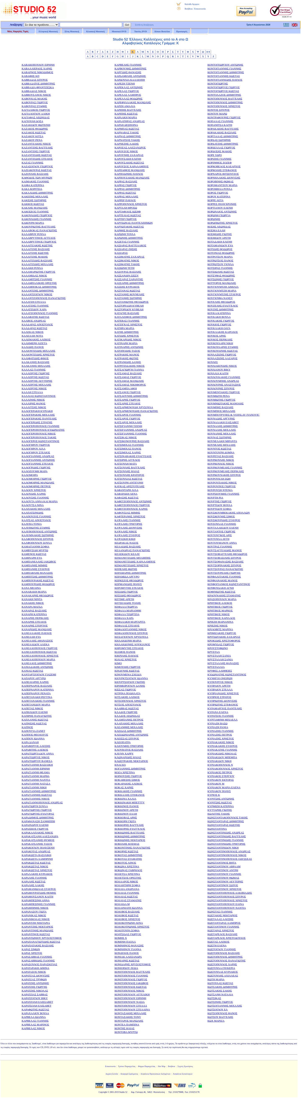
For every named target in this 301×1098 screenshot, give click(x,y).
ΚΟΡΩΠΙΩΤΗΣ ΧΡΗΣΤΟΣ (222, 222)
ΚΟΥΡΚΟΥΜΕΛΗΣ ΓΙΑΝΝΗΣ (224, 467)
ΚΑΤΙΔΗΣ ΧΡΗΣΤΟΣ (127, 335)
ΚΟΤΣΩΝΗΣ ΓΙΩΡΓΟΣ (220, 279)
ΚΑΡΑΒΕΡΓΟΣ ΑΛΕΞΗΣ (36, 746)
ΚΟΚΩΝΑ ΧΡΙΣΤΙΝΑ (127, 866)
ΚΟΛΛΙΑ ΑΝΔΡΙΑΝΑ (127, 889)
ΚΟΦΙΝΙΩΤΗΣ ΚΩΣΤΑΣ (221, 591)
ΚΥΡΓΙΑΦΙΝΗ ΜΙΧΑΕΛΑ (222, 719)
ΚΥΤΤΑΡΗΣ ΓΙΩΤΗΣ (219, 810)
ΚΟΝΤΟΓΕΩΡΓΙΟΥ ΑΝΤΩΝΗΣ (225, 64)
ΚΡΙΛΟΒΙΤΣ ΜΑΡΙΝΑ (220, 629)
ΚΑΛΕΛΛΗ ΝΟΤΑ (32, 335)
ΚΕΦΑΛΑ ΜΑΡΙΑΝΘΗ (128, 610)
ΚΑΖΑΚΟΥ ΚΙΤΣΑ (32, 136)
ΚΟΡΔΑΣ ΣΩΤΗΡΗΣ (219, 140)
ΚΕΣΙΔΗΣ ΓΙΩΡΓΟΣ (126, 591)
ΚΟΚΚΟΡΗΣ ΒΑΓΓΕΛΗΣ (129, 825)
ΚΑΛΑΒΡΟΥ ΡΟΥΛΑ (34, 234)
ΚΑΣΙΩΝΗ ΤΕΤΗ (124, 268)
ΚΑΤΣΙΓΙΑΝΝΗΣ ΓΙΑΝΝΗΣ (131, 433)
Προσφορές (181, 31)
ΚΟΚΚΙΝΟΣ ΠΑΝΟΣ (127, 806)
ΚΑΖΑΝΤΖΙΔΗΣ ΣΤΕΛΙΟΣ (37, 158)
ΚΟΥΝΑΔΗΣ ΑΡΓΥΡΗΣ (221, 418)
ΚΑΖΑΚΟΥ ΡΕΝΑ (32, 140)
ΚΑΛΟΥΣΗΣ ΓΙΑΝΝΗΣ (35, 497)
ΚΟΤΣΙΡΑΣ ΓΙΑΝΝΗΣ (220, 268)
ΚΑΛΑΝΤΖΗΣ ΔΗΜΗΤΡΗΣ (38, 290)
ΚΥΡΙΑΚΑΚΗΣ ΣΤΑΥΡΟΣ (222, 746)
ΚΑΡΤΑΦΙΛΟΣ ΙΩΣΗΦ (128, 211)
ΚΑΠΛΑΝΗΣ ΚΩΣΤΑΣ (35, 719)
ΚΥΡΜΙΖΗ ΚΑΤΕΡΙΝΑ (220, 806)
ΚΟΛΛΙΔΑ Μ (122, 904)
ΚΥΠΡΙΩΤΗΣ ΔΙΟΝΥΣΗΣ (222, 700)
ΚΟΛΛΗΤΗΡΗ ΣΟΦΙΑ (127, 885)
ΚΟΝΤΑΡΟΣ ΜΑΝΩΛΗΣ (129, 1020)
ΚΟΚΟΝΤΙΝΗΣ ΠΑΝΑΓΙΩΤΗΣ (132, 847)
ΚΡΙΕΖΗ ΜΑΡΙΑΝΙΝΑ (220, 621)
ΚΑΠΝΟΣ (27, 727)
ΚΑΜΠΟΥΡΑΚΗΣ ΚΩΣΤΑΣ (38, 580)
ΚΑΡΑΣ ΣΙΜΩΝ (31, 949)
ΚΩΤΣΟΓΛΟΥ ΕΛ (217, 1009)
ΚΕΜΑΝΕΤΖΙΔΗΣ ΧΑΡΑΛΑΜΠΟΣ (135, 561)
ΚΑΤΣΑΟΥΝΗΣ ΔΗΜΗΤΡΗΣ (131, 396)
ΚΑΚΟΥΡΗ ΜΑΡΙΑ (33, 222)
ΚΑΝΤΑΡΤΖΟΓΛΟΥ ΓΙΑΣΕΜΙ (39, 674)
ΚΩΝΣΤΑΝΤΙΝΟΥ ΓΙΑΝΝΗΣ (224, 874)
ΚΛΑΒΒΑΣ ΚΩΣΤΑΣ (127, 708)
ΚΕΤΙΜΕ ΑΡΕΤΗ (124, 599)
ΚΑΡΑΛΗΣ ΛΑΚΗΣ (33, 885)
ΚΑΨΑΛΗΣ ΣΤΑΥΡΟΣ (127, 535)
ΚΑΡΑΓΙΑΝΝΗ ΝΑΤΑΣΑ (36, 783)
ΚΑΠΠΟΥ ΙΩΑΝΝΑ (33, 738)
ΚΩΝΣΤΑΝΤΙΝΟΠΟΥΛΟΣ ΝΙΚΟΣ (226, 855)
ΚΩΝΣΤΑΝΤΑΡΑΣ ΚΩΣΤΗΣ (223, 825)
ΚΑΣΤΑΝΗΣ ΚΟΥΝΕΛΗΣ (129, 294)
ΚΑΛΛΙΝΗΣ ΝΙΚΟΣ (33, 399)
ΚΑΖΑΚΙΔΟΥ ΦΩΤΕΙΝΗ (36, 125)
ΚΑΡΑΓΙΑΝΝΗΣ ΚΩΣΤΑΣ (37, 794)
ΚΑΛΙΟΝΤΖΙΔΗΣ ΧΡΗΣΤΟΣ (38, 354)
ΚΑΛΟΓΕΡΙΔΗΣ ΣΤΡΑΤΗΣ (37, 422)
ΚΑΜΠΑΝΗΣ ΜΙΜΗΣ (34, 565)
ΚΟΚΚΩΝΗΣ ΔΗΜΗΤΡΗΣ (130, 836)
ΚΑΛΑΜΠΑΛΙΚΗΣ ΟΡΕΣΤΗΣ (39, 283)
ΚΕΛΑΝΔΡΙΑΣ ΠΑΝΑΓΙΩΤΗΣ (132, 550)
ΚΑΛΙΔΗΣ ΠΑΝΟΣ (33, 347)
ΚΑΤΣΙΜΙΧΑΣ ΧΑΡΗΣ (128, 452)
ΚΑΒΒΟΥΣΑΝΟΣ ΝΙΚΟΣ (36, 94)
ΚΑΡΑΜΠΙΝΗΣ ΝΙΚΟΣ (35, 907)
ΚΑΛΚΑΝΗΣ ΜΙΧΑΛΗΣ (36, 365)
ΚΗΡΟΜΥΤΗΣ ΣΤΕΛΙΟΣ (129, 648)
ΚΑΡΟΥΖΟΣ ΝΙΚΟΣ (126, 151)
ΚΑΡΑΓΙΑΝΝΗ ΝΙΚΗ (34, 787)
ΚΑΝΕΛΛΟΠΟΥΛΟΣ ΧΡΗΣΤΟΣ (40, 655)
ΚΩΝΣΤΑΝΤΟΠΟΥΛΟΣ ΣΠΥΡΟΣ (226, 896)
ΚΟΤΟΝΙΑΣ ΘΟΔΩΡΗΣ (221, 252)
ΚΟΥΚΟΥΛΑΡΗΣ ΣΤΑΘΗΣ (222, 347)
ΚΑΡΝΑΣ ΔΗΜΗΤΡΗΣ (128, 136)
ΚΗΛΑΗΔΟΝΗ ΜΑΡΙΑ (128, 640)
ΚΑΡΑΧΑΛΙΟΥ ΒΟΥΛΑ (35, 1013)
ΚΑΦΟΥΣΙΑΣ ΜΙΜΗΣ (127, 512)
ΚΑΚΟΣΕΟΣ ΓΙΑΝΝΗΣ (35, 211)
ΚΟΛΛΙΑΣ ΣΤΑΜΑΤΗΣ (128, 900)
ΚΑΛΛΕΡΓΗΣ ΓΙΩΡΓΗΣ (36, 373)
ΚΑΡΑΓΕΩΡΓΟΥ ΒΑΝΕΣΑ (37, 761)
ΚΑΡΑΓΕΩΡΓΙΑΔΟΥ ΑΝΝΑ (38, 753)
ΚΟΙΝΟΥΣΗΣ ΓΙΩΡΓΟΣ (128, 776)
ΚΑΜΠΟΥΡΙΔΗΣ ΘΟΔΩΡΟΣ (38, 584)
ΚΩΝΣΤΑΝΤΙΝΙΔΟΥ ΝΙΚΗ (223, 847)
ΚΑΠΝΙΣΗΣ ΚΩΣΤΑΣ (34, 723)
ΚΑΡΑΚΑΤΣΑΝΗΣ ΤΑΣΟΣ (37, 843)
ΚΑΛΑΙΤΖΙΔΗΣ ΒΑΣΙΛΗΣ (37, 260)
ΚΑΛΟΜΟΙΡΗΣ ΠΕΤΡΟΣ (36, 486)
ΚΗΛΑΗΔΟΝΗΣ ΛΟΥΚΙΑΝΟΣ (132, 644)
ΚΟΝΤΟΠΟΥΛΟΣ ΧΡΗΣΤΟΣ (223, 106)
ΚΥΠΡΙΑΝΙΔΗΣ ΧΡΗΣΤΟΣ (223, 693)
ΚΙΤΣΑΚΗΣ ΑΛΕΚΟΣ (127, 697)
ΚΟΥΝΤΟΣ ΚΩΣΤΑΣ (219, 448)
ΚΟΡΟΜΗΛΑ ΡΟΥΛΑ (219, 188)
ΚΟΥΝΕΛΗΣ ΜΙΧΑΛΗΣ (221, 444)
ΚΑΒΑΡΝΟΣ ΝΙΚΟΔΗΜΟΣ (37, 72)
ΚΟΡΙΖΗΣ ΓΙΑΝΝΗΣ (219, 158)
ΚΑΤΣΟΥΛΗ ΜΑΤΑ (126, 463)
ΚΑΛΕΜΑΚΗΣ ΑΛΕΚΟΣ (36, 339)
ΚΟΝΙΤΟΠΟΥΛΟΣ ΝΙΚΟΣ (129, 990)
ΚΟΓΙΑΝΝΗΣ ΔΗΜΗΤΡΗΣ (130, 768)
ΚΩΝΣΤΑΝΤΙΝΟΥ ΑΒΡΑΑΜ (223, 866)
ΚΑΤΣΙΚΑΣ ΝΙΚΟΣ (126, 437)
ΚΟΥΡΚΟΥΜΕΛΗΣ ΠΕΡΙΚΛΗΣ (225, 471)
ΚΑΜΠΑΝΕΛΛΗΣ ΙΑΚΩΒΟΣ (39, 561)
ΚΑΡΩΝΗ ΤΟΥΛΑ (125, 234)
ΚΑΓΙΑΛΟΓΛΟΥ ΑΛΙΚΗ (36, 113)
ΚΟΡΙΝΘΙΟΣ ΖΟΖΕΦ (219, 162)
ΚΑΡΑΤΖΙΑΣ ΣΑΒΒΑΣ (34, 994)
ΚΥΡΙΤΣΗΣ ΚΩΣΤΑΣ (219, 802)
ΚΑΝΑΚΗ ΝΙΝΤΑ (32, 599)
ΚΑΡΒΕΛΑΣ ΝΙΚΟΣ (33, 1028)
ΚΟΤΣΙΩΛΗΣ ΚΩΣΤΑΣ (220, 271)
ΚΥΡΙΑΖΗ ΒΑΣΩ (217, 723)
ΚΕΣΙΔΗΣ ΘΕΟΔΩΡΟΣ (128, 595)
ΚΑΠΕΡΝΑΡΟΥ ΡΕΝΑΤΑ (36, 693)
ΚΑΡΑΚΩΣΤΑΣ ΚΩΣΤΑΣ (36, 862)
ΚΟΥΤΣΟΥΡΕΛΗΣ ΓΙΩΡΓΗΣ (223, 572)
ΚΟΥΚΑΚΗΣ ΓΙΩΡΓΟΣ (220, 320)
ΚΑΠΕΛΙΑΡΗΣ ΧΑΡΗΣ (35, 682)
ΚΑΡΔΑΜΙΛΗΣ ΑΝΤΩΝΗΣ (130, 76)
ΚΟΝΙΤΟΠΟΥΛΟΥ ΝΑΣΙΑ (130, 1001)
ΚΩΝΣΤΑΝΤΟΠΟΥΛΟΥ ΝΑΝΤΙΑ (226, 907)
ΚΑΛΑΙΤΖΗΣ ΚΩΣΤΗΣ (35, 252)
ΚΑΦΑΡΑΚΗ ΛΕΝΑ (126, 493)
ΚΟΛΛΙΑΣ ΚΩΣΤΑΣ (126, 896)
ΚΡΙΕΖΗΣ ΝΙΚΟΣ (217, 625)
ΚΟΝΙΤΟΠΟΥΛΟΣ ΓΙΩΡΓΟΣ (131, 979)
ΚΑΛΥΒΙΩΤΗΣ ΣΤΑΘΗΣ (36, 527)
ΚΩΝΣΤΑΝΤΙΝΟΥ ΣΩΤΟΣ (222, 885)
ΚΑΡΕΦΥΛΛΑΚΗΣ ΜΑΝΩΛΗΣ (133, 102)
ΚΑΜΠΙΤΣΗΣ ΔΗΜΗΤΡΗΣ (37, 576)
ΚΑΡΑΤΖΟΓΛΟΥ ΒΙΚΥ (35, 998)
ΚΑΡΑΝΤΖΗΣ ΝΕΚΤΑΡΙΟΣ (37, 926)
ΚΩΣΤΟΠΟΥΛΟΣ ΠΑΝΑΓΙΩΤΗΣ (226, 960)
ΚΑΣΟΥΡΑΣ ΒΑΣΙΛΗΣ (128, 271)
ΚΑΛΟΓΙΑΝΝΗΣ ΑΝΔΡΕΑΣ (38, 456)
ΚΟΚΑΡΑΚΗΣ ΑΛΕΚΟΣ (128, 783)
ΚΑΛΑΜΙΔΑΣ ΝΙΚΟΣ (34, 275)
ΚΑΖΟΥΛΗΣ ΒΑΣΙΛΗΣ (35, 173)
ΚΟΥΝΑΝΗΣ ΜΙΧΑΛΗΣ (221, 433)
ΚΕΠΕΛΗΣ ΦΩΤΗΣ (126, 569)
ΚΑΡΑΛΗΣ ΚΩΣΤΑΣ (33, 881)
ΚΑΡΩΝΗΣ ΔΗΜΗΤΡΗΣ (129, 237)
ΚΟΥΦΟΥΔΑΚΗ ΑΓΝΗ (220, 587)
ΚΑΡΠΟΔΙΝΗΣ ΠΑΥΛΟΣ (129, 173)
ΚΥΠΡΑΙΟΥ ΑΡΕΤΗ (218, 685)
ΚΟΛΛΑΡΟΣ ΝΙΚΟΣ (126, 881)
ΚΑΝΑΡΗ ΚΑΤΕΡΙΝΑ (34, 614)
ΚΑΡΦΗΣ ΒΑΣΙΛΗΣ (126, 230)
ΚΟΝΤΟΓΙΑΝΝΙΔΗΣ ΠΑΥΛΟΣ (224, 79)
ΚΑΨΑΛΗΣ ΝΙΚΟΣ (126, 531)
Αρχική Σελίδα (112, 1074)
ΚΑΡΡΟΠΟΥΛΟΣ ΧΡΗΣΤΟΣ (131, 204)
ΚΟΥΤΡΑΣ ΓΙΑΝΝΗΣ (219, 546)
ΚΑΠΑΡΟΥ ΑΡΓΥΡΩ (34, 678)
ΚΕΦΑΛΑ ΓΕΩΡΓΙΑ (126, 606)
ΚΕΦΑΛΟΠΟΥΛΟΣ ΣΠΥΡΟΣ (131, 633)
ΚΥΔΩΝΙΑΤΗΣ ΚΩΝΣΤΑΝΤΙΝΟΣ (226, 674)
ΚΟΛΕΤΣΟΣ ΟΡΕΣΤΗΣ (128, 877)
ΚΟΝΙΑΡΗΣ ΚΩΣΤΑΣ (127, 960)
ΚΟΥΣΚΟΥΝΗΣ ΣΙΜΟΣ (221, 516)
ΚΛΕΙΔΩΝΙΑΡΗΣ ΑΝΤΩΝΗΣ (131, 734)
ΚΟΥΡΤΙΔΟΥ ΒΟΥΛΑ (219, 505)
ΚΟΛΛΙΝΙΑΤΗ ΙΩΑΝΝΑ (129, 907)
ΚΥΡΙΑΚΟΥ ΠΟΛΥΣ (219, 791)
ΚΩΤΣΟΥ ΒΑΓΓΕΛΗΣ (220, 1017)
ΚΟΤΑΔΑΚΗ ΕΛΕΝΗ (219, 241)
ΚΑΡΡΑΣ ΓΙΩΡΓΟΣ (125, 185)
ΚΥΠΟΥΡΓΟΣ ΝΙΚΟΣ (219, 682)
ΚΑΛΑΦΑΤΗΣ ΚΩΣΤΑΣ (35, 316)
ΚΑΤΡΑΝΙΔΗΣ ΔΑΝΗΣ (128, 362)
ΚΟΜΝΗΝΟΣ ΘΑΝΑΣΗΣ (129, 945)
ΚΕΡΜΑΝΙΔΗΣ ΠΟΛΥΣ (128, 584)
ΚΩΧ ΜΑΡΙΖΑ (215, 1020)
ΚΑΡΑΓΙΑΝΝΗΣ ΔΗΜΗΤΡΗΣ (39, 791)
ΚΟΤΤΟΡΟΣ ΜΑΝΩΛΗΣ (221, 283)
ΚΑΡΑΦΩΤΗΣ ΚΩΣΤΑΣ (35, 1009)
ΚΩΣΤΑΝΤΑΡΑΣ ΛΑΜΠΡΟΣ (223, 922)
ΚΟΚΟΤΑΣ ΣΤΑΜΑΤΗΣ (128, 858)
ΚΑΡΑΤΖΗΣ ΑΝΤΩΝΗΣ (35, 983)
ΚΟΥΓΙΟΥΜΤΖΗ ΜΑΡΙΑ (221, 290)
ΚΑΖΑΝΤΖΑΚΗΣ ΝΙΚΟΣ (36, 143)
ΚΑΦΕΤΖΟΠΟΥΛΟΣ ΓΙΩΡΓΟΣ (132, 505)
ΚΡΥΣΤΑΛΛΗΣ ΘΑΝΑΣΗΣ (223, 663)
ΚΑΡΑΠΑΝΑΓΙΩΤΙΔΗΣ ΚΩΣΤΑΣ (41, 941)
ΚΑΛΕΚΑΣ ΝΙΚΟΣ (32, 332)
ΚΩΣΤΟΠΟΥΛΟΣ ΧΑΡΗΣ (222, 964)
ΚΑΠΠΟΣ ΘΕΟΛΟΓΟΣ (35, 734)
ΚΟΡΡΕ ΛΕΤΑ (215, 200)
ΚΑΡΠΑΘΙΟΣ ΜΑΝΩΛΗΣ (130, 170)
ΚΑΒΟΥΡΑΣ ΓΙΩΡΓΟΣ (35, 102)
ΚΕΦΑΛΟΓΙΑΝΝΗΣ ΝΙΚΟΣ (131, 629)
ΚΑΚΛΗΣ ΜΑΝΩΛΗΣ (34, 207)
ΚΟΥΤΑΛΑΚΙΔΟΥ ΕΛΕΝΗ (223, 527)
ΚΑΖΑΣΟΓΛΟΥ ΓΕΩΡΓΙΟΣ (37, 166)
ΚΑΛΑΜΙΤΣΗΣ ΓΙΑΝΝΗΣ (37, 279)
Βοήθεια (188, 8)
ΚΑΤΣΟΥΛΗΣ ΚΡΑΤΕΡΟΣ (129, 475)
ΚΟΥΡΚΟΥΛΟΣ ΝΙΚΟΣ (220, 463)
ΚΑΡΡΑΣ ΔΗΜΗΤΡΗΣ (127, 188)
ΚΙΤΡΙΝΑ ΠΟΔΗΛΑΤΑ (127, 693)
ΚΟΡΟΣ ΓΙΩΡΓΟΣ (217, 192)
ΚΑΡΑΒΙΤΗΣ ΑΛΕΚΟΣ (35, 749)
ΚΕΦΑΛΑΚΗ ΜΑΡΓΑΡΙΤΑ (130, 621)
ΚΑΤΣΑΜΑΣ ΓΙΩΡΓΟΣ (128, 377)
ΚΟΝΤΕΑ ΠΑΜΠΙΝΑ (127, 1024)
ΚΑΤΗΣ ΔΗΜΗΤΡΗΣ (127, 332)
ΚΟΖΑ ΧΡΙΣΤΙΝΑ (125, 772)
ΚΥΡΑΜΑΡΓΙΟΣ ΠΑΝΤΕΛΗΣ (224, 708)
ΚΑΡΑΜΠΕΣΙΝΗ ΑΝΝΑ (36, 900)
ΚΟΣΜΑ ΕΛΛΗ (216, 230)
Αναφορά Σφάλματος (129, 1074)
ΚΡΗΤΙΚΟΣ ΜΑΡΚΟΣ (220, 610)
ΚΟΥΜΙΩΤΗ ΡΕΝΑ (218, 396)
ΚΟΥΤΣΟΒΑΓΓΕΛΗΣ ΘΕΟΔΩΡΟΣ (227, 554)
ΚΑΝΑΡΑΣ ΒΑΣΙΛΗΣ (34, 610)
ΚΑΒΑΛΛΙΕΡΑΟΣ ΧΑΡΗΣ (37, 68)
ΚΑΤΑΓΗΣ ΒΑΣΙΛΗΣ (127, 313)
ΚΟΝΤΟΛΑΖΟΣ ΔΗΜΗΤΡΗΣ (224, 94)
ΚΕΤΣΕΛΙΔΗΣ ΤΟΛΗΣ (128, 603)
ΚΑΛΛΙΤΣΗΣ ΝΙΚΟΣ (34, 407)
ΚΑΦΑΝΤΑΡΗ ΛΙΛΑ (126, 490)
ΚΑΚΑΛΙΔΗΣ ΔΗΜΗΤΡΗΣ (37, 192)
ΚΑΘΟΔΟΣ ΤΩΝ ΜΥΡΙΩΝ (37, 177)
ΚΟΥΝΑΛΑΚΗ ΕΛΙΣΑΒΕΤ (223, 422)
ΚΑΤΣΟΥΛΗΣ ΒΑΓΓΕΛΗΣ (130, 467)
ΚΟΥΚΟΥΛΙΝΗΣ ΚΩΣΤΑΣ (222, 350)
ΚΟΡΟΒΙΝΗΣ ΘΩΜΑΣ (220, 181)
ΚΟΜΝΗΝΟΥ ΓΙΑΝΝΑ (128, 949)
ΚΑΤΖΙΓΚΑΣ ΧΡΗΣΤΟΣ (128, 324)
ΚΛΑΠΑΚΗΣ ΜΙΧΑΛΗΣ (129, 723)
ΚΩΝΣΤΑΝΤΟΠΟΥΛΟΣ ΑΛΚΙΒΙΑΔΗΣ (229, 892)
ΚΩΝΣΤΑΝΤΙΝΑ (217, 828)
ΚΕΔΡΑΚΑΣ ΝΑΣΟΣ (126, 542)
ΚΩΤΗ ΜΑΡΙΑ (215, 979)
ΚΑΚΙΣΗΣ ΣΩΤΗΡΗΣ (34, 200)
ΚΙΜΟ (118, 663)
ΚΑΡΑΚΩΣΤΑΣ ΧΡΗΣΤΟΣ (37, 870)
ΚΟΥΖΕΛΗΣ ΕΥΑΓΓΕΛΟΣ (222, 305)
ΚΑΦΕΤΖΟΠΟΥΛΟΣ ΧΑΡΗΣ (131, 508)
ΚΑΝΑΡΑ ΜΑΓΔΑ (32, 606)
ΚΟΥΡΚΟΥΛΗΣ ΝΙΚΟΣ (220, 459)
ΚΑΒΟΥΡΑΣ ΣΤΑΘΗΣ (34, 106)
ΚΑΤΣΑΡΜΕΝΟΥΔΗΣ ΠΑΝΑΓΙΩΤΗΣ (136, 411)
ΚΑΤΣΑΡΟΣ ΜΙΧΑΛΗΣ (128, 422)
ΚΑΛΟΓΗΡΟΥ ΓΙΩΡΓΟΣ (36, 444)
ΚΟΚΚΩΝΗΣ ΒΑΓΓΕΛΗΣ (129, 832)
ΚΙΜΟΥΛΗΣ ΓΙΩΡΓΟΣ (127, 667)
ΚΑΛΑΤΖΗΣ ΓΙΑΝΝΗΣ (35, 305)
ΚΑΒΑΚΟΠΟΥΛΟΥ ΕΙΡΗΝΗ (38, 64)
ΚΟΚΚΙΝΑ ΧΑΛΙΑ (125, 798)
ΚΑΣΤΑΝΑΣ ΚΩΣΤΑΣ (127, 290)
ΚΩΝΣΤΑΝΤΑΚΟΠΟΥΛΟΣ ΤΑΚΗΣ (227, 817)
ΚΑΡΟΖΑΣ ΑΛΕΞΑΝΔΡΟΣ (130, 147)
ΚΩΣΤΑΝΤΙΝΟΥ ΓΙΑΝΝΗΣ (223, 926)
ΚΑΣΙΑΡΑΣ (121, 252)
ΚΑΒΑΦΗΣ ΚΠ (30, 76)
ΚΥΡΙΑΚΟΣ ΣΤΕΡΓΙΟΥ (220, 776)
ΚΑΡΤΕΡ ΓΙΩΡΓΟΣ (126, 219)
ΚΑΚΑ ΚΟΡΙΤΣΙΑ (32, 188)
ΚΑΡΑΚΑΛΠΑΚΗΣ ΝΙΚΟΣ (37, 832)
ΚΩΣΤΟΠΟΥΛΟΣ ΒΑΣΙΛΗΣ (223, 953)
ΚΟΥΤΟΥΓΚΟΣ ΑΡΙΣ (219, 535)
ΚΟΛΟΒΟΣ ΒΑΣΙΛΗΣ (127, 911)
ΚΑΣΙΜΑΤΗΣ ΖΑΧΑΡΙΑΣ (129, 256)
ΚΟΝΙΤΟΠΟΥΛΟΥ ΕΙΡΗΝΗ (130, 998)
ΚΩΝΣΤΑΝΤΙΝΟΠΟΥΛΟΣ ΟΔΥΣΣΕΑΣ (229, 858)
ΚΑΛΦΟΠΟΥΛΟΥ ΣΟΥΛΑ (37, 542)
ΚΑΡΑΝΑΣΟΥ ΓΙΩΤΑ (34, 911)
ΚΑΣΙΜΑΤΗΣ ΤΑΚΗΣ (127, 264)
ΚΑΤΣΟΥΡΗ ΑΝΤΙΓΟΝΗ (129, 482)
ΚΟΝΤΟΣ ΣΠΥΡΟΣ (218, 109)
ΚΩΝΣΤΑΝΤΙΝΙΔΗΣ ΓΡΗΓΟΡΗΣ (226, 843)
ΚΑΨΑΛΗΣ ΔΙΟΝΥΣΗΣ (128, 527)
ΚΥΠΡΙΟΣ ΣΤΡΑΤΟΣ (219, 697)
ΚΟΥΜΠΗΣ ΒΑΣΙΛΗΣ (220, 407)
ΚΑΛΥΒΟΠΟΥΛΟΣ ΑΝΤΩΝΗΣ (39, 531)
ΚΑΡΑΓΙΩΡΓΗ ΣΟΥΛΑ (35, 806)
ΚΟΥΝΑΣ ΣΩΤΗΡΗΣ (219, 437)
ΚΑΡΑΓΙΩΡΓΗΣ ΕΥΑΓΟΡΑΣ (38, 813)
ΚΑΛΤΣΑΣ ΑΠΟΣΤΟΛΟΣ (36, 520)
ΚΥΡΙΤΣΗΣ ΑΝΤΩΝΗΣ (220, 798)
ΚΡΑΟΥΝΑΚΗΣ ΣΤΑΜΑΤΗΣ (224, 595)
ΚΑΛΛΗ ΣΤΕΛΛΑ (32, 392)
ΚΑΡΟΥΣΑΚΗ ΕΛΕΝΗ (128, 158)
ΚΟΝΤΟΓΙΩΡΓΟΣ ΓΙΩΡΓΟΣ (223, 87)
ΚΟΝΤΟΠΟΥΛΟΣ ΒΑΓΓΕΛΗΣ (224, 98)
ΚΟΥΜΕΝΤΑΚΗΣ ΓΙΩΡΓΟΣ (223, 392)
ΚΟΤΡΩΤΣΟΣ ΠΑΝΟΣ (220, 260)
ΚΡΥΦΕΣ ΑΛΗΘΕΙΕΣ (219, 670)
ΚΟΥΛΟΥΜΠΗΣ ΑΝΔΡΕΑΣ (223, 380)
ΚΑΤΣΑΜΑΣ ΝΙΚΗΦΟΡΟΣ (130, 384)
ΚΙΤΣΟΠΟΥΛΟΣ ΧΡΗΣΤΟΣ (130, 700)
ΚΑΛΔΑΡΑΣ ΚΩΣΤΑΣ (34, 328)
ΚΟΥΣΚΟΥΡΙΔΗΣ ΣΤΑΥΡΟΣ (223, 520)
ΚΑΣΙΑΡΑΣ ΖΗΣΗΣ (126, 249)
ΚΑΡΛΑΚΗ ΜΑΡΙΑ (126, 117)
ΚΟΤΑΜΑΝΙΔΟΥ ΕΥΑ (220, 245)
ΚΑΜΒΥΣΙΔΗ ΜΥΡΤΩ (35, 550)
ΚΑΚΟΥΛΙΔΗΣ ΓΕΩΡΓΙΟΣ (37, 215)
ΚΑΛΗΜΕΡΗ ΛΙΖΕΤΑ (34, 343)
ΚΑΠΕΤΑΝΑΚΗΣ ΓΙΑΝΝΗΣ (38, 700)
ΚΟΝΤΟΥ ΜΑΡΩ (217, 113)
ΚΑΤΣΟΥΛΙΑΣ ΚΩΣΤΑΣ (128, 478)
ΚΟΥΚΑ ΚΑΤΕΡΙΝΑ (219, 313)
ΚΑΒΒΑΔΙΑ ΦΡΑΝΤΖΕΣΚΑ (38, 87)
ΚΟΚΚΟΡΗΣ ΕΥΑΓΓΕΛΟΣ (130, 828)
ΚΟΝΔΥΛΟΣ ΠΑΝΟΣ (127, 953)
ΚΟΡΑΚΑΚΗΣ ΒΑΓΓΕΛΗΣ (223, 128)
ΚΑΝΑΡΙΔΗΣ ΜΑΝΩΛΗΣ (37, 629)
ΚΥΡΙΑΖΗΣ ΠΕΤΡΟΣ (219, 734)
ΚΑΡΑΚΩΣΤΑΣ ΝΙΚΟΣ (35, 866)
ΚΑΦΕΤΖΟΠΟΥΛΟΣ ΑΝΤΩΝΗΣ (133, 501)
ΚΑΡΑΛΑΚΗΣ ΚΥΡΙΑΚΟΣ (37, 874)
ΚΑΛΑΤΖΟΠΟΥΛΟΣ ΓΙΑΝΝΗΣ (40, 313)
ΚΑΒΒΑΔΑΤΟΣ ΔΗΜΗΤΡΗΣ (38, 83)
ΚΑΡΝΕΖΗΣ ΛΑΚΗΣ (127, 143)
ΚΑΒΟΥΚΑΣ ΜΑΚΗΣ (34, 98)
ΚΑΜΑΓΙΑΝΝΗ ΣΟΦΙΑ (35, 546)
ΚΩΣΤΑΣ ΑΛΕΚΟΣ (218, 941)
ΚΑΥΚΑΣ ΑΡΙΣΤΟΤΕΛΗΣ (129, 486)
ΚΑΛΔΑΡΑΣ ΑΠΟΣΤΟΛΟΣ (37, 324)
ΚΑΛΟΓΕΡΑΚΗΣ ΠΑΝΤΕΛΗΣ (39, 418)
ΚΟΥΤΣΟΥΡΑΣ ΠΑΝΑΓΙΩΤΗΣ (225, 569)
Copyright (103, 1092)
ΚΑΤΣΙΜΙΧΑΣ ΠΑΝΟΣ (128, 448)
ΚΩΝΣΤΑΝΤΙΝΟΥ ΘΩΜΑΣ (223, 877)
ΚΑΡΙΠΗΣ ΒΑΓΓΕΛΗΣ (128, 109)
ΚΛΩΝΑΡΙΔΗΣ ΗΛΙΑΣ (128, 757)
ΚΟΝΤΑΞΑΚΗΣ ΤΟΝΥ (128, 1017)
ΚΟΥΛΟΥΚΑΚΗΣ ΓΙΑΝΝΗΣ (223, 377)
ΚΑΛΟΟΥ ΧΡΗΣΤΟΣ (34, 490)
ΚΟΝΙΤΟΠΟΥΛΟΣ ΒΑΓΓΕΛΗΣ (132, 971)
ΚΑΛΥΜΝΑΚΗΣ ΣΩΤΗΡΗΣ (38, 535)
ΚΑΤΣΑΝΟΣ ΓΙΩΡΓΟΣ (128, 392)
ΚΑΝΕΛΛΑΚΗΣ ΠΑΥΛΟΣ (37, 633)
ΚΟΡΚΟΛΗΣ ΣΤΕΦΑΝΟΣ (222, 170)
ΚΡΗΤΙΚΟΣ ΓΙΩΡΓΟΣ (219, 606)
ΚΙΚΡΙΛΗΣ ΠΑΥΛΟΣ (126, 655)
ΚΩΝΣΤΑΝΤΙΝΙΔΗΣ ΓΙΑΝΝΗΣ (225, 840)
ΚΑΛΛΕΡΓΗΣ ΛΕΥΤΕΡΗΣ (37, 380)
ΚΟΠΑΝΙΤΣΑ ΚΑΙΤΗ (219, 125)
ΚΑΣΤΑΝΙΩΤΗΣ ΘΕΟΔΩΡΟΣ (132, 301)
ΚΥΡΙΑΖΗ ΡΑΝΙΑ (217, 727)
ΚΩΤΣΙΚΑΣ (214, 998)
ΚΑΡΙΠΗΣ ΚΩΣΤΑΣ (126, 113)
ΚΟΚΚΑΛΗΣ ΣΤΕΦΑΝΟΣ (130, 794)
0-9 (208, 51)
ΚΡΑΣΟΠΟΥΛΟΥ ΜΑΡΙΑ (221, 599)
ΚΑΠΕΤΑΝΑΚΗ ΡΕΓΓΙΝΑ (37, 697)
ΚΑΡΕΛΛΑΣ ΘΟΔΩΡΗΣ (129, 98)
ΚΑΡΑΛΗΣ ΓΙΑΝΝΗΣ (34, 877)
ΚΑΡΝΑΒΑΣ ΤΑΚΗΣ (127, 132)
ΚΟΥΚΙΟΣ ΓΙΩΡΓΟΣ (219, 324)
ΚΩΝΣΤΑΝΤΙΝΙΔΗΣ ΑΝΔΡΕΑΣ (225, 832)
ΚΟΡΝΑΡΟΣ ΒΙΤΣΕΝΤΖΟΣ (223, 173)
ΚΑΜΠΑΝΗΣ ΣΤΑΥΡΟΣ (36, 569)
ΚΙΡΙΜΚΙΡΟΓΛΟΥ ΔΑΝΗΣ (130, 685)
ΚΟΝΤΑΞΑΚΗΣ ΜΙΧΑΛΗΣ (130, 1013)
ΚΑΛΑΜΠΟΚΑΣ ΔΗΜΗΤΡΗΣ (39, 286)
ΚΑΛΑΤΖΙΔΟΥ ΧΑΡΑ (34, 309)
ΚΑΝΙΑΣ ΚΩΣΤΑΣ (32, 670)
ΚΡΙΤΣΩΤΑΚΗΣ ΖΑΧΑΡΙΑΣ (223, 636)
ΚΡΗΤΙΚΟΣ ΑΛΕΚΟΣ (219, 603)
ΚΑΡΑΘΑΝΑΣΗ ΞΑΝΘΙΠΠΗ (38, 821)
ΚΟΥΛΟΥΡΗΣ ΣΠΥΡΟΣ (220, 388)
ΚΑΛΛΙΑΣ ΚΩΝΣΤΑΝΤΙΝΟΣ (38, 396)
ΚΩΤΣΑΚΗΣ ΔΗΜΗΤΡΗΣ (222, 986)
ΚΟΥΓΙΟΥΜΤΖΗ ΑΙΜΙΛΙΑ (223, 286)
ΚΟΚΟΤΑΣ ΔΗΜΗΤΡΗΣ (128, 855)
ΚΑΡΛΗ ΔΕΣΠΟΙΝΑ (126, 125)
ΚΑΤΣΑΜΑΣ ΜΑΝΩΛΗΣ (129, 380)
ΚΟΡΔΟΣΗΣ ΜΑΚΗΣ (219, 151)
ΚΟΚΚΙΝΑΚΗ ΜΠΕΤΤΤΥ (130, 802)
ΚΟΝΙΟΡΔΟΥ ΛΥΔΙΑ (126, 968)
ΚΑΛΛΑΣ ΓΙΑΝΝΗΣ (34, 369)
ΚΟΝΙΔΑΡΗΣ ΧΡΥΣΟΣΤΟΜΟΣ (133, 964)
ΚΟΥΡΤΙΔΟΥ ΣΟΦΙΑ (219, 508)
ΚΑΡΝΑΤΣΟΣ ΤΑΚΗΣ (127, 140)
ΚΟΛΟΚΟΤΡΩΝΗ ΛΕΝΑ (129, 922)
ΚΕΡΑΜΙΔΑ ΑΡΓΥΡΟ (127, 576)
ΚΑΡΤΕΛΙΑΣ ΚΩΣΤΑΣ (128, 215)
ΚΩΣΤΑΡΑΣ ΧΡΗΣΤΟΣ (220, 930)
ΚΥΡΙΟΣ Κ (213, 794)
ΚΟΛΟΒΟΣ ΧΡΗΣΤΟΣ (127, 919)
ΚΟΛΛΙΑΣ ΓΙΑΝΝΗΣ (127, 892)
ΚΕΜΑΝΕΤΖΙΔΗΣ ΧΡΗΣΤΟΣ (132, 565)
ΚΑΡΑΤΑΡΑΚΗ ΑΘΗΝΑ (35, 968)
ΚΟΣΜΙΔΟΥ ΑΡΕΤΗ (219, 237)
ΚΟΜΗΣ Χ (121, 937)
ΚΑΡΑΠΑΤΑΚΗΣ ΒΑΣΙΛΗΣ (38, 945)
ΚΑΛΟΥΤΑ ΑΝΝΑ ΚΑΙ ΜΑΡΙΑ (39, 501)
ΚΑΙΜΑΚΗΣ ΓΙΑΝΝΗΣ (35, 181)
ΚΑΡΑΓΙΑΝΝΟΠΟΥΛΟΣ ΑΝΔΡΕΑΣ (42, 802)
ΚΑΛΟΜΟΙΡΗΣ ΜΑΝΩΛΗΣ (38, 482)
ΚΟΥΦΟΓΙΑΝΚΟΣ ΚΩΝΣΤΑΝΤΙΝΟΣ (228, 584)
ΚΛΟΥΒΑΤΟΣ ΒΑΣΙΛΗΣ (129, 749)
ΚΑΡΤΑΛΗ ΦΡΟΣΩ (126, 207)
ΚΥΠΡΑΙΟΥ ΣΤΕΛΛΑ (220, 689)
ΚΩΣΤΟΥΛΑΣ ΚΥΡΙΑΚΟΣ (222, 971)
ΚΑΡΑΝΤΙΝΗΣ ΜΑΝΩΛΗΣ (37, 930)
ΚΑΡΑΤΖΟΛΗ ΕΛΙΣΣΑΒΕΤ (37, 1001)
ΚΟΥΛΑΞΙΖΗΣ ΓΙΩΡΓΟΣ (221, 354)
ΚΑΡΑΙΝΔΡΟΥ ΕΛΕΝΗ (35, 825)
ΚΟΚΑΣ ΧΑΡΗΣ (124, 787)
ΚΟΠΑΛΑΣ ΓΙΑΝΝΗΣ (220, 121)
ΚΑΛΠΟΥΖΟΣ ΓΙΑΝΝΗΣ (36, 516)
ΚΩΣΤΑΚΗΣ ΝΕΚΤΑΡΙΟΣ (222, 915)
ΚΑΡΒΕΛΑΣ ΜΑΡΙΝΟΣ (35, 1024)
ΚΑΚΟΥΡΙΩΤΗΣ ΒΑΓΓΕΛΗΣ (38, 226)
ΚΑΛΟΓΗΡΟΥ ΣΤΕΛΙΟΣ (36, 452)
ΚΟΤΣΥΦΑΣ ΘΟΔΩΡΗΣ (221, 275)
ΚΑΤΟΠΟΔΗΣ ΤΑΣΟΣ (127, 350)
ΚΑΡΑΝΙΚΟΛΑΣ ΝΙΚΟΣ (36, 919)
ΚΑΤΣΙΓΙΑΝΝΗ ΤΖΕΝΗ (128, 426)
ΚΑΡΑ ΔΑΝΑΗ (30, 742)
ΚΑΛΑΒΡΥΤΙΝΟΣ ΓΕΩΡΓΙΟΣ (39, 241)
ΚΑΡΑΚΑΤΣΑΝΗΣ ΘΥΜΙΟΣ (38, 840)
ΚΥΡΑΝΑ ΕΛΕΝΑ (217, 712)
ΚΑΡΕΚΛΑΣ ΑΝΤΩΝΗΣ (129, 87)
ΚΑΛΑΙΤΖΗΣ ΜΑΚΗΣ (35, 256)
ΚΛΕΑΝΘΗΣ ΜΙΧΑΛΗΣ (129, 727)
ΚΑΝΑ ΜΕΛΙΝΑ (31, 587)
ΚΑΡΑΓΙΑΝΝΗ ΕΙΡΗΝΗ (36, 768)
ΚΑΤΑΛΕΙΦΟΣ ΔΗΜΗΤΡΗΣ (131, 316)
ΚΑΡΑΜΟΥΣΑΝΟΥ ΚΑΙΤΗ (37, 896)
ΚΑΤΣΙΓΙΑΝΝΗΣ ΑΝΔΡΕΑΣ (131, 429)
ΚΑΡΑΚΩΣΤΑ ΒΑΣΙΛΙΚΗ (36, 855)
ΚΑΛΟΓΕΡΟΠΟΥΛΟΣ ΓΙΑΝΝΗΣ (40, 426)
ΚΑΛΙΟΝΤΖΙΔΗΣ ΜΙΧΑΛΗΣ (38, 350)
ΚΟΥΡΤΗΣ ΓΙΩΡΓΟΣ (219, 501)
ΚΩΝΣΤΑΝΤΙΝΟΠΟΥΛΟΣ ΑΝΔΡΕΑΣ (228, 851)
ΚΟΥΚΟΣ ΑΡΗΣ (216, 335)
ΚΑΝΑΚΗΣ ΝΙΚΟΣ (33, 603)
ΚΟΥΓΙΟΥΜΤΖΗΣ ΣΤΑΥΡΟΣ (224, 294)
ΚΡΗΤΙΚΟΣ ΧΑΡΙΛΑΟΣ (221, 618)
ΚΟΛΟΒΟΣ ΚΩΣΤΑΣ (127, 915)
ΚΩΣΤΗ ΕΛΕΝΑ (216, 945)
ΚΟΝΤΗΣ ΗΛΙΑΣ (125, 1028)
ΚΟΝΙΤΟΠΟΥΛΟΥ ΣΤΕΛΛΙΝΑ (132, 1009)
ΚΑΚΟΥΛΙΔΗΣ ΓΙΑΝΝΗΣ (36, 219)
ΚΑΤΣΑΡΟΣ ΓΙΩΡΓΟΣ (127, 418)
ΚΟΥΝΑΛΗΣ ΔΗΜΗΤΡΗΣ (222, 426)
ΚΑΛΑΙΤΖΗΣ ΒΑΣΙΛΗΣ (36, 249)
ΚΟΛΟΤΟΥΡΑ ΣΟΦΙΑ (127, 930)
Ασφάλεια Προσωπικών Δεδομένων (155, 1074)
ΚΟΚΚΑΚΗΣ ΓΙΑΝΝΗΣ (128, 791)
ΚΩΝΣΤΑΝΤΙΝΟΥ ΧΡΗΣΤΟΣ (224, 889)
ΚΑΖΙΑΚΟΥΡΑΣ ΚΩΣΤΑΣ (37, 170)
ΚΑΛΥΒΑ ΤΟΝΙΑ (32, 523)
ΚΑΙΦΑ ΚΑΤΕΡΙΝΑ (33, 185)
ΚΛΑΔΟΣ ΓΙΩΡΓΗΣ (126, 712)
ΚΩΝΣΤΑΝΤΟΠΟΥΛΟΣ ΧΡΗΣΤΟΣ (227, 900)
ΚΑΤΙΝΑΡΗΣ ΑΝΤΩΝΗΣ (129, 347)
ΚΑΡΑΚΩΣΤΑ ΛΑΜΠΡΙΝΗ (37, 858)
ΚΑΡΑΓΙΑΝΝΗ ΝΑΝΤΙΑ (36, 779)
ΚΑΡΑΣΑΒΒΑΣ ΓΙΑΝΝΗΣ (37, 956)
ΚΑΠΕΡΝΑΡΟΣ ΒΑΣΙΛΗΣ (37, 685)
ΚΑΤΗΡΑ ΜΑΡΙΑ (124, 328)
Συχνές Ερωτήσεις (185, 1066)
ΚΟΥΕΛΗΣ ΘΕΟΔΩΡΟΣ (221, 301)
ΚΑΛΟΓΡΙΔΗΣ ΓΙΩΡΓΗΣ (36, 467)
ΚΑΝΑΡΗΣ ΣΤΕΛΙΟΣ (34, 621)
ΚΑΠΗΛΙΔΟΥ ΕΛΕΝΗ (34, 712)
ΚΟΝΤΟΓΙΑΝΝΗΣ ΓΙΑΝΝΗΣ (224, 68)
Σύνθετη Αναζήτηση (144, 24)
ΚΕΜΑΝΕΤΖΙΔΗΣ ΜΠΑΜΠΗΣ (133, 557)
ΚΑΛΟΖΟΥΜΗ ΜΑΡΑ (34, 471)
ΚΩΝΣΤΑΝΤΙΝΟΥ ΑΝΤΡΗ (222, 870)
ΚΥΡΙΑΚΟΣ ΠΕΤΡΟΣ (219, 772)
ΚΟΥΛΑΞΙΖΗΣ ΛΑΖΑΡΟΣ (222, 358)
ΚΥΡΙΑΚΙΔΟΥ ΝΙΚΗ (219, 761)
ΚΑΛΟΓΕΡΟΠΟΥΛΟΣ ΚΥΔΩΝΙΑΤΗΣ (43, 429)
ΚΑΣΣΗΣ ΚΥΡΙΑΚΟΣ (127, 286)
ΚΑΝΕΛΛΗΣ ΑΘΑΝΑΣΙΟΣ (37, 640)
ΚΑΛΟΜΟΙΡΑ (30, 475)
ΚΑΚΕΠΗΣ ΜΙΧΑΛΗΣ (35, 196)
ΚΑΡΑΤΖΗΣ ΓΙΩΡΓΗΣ (34, 986)
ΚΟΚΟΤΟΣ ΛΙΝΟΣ (125, 862)
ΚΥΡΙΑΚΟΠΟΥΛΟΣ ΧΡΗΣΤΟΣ (225, 768)
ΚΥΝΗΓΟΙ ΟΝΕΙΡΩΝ (219, 678)
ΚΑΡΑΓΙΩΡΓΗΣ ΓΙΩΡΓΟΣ (37, 810)
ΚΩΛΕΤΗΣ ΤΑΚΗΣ (218, 813)
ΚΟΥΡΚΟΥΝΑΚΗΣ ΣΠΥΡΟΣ (224, 475)
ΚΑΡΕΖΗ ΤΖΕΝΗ (125, 83)
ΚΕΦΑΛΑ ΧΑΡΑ (124, 618)
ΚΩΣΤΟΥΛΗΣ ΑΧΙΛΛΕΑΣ (222, 975)
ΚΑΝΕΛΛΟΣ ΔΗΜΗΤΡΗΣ (37, 663)
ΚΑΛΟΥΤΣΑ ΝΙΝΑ (33, 505)
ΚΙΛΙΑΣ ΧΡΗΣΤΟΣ (126, 659)
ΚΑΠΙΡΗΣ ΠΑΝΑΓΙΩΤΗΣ (37, 715)
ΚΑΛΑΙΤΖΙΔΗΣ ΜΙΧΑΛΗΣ (37, 264)
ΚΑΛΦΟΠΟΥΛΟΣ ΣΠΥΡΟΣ (37, 539)
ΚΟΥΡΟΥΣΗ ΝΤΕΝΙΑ (220, 490)
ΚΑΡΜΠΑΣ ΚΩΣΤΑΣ (127, 128)
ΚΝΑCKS (120, 764)
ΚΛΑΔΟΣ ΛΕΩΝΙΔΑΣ (127, 715)
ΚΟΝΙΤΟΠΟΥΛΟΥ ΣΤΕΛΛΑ (131, 1005)
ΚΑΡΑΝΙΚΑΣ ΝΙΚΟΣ (34, 915)
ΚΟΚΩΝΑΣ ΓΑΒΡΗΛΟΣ (128, 870)
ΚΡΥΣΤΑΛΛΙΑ (215, 667)
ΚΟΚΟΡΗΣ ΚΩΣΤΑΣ (126, 851)
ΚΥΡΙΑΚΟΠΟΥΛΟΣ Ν (220, 764)
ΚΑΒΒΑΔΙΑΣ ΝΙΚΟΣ (34, 91)
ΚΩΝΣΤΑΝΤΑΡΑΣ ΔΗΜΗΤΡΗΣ (225, 821)
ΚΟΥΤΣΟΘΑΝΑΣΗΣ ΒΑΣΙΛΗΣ (225, 561)
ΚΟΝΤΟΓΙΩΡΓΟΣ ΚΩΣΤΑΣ (223, 91)
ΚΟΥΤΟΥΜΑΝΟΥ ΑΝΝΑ (222, 542)
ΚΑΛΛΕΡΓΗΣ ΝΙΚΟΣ (34, 388)
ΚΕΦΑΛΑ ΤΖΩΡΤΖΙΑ (127, 614)
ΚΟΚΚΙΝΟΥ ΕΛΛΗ (126, 813)
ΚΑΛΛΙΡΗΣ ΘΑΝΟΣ (33, 403)
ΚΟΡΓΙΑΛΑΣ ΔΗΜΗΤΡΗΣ (222, 136)
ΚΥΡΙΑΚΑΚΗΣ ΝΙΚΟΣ (220, 742)
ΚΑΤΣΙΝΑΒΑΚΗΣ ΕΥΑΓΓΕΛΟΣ (133, 456)
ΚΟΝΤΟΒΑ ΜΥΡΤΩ (126, 1032)
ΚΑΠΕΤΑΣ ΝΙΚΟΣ (32, 708)
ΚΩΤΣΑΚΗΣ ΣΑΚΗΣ (219, 990)
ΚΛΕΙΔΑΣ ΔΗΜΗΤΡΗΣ (128, 730)
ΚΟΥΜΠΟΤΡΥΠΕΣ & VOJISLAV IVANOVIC (233, 414)
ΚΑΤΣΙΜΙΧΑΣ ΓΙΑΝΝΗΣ (129, 444)
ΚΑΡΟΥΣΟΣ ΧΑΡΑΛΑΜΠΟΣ (132, 166)
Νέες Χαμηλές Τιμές (17, 31)
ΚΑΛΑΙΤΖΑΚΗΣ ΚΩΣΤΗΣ (37, 245)
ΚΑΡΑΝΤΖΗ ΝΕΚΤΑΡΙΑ (36, 922)
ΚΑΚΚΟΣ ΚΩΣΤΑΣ (33, 204)
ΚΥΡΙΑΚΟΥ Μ (215, 783)
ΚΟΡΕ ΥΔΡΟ (214, 155)
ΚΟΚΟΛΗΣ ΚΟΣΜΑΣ (127, 843)
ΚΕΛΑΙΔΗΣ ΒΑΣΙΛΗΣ (128, 546)
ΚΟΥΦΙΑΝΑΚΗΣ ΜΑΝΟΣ (222, 580)
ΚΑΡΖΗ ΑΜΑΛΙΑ (125, 106)
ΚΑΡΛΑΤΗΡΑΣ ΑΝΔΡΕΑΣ (130, 121)
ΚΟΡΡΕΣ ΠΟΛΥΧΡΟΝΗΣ (221, 204)
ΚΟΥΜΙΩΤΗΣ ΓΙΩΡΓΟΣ (221, 399)
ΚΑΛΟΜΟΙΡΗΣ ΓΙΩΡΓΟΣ (36, 478)
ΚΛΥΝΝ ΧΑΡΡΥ (124, 753)
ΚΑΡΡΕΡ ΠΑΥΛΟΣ (125, 200)
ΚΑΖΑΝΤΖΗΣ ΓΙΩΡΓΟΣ (36, 151)
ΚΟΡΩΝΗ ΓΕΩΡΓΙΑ (218, 215)
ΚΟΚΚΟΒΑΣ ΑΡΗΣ (126, 817)
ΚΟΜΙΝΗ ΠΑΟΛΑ (125, 941)
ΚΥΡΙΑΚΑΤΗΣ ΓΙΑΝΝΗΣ (222, 749)
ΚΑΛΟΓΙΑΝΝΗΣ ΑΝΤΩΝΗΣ (38, 459)
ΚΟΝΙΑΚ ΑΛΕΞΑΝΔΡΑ (128, 956)
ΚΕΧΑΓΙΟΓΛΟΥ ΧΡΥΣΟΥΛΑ (131, 636)
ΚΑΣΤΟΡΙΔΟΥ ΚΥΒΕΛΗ (129, 309)
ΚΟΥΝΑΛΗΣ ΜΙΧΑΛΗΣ (221, 429)
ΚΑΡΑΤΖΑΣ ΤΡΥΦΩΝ (34, 979)
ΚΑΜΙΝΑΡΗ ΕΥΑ (32, 557)
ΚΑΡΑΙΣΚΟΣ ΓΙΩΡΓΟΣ (35, 828)
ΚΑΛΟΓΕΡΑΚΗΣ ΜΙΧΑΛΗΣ (38, 414)
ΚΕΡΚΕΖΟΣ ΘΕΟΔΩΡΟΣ (129, 580)
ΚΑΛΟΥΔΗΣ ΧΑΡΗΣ (34, 493)
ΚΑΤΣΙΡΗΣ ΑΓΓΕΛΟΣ (127, 459)
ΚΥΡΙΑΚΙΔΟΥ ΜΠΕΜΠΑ (222, 757)
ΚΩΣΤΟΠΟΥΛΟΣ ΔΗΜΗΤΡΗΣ (224, 956)
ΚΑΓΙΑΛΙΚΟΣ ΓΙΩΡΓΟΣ (36, 109)
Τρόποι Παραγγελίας (127, 1066)
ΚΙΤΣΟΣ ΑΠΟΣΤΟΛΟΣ (128, 704)
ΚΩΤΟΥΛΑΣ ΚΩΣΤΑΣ (220, 983)
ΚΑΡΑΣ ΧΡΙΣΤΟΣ (32, 953)
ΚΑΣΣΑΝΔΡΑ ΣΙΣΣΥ (127, 275)
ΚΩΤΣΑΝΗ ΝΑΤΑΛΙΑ (220, 994)
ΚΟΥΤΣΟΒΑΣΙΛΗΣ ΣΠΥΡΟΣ (224, 557)
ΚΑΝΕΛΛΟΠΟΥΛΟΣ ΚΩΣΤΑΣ (39, 651)
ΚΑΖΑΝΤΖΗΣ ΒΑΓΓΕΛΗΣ (37, 147)
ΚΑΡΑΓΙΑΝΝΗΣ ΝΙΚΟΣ (36, 798)
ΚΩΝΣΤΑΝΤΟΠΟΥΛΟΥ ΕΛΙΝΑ (225, 904)
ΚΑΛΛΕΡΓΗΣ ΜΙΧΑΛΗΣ (36, 384)
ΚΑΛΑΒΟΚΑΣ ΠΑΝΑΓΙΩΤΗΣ (39, 230)
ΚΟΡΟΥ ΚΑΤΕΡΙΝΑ (218, 196)
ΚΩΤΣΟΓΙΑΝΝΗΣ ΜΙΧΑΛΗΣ (224, 1005)
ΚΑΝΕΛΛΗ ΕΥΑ (31, 636)
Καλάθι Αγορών (192, 4)
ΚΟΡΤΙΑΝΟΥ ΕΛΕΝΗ (220, 207)
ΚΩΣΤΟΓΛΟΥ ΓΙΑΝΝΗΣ (221, 949)
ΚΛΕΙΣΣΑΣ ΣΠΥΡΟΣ (127, 738)
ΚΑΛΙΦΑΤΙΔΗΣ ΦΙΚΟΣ (35, 358)
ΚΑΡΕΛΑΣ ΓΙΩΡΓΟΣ (127, 91)
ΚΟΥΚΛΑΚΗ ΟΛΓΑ (218, 328)
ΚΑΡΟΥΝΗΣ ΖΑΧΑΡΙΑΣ (129, 155)
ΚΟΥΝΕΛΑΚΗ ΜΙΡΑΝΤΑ (222, 441)
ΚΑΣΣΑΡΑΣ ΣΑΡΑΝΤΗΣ (129, 279)
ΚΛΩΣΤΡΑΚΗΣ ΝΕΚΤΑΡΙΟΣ (131, 761)
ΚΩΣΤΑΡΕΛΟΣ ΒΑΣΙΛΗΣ (222, 934)
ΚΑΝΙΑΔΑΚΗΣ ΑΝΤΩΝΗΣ (37, 667)
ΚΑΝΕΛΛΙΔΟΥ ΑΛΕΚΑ (35, 644)
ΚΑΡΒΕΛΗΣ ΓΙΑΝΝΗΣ (128, 64)
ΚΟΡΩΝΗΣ (213, 219)
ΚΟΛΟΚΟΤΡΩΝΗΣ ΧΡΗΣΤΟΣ (132, 926)
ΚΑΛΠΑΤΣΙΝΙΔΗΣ (32, 512)
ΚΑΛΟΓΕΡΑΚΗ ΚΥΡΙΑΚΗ (37, 411)
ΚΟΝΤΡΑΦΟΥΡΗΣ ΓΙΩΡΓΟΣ (223, 117)
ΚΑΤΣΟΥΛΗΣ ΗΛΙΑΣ (127, 471)
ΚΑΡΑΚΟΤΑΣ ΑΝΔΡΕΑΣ (36, 851)
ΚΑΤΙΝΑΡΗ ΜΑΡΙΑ (126, 343)
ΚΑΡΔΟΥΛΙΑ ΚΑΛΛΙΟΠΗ (130, 79)
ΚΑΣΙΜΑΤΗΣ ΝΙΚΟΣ (127, 260)
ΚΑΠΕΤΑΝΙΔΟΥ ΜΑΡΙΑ (36, 704)
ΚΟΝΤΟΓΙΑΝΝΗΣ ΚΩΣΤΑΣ (223, 76)
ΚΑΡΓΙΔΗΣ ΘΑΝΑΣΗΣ (128, 72)
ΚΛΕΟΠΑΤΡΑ (123, 742)
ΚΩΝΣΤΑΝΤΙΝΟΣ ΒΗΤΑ (221, 862)
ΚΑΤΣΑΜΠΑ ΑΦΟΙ (126, 388)
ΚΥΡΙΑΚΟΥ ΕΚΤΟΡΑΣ (220, 779)
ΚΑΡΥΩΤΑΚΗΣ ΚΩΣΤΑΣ (129, 226)
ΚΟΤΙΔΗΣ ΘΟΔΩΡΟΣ (219, 249)
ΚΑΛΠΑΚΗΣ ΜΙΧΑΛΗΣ (36, 508)
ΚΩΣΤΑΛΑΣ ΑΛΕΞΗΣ (220, 919)
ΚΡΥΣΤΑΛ (213, 651)
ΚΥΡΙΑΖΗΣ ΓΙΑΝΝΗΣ (220, 730)
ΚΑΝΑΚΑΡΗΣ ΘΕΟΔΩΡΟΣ (37, 595)
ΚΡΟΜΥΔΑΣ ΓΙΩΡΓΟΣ (220, 644)
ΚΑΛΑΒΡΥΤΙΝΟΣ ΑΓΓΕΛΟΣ (38, 237)
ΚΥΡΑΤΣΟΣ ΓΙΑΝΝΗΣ (220, 715)
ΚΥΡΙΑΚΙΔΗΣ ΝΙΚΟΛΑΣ (221, 753)
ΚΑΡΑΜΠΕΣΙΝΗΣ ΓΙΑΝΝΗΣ (38, 904)
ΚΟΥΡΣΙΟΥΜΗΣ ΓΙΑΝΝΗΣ (223, 493)
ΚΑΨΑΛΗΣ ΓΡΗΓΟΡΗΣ (128, 523)
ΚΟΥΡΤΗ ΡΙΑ (215, 497)
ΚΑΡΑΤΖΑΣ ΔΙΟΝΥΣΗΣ (36, 975)
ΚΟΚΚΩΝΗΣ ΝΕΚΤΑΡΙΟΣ (130, 840)
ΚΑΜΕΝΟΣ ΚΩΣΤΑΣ (34, 554)
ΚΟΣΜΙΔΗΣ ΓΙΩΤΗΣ (219, 234)
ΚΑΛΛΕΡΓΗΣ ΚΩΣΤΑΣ (35, 377)
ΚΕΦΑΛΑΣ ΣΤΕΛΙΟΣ (127, 625)
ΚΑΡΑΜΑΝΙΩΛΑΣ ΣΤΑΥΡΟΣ (39, 889)
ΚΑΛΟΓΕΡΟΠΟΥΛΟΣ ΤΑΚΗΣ (39, 437)
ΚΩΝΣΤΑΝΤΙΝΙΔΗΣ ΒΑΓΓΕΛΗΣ (226, 836)
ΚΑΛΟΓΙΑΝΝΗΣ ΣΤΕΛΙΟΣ (37, 463)
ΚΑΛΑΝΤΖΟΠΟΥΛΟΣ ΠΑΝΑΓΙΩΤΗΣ (44, 298)
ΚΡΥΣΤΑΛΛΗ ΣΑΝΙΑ (220, 659)
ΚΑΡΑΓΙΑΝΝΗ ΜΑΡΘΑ (35, 776)
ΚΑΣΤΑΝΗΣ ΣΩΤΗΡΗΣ (128, 298)
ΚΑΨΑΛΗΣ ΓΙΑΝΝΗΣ (127, 520)
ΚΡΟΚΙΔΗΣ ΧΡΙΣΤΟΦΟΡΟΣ (223, 640)
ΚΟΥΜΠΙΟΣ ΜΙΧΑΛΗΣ (221, 411)
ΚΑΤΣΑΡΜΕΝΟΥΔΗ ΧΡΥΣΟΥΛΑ (134, 407)
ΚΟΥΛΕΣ (212, 362)
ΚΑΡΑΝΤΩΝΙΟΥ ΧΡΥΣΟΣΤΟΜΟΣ (42, 937)
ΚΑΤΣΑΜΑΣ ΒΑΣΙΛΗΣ (128, 373)
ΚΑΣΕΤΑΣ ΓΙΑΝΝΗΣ (127, 241)
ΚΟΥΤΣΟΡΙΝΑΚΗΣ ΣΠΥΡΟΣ (224, 565)
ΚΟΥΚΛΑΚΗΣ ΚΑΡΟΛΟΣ (222, 332)
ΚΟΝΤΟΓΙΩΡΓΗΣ (217, 83)
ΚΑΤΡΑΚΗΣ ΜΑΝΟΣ (127, 354)
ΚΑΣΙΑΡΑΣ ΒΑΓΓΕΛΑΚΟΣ (130, 245)
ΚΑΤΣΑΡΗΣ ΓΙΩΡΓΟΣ (127, 399)
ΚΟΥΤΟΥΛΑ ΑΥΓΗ (218, 539)
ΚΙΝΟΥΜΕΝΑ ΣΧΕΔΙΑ (128, 674)
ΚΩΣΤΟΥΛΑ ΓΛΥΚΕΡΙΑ (221, 968)
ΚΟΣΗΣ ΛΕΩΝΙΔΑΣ (219, 226)
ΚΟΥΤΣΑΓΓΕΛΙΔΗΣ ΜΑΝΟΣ (224, 550)
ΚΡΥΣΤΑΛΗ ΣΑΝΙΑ (219, 655)
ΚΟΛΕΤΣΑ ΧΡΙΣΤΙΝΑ (127, 874)
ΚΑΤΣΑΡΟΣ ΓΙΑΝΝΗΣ (128, 414)
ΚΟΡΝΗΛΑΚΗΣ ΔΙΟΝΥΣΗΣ (223, 177)
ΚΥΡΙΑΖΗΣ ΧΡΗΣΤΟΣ (220, 738)
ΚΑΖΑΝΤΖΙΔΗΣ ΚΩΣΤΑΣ (37, 155)
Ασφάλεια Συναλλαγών (183, 1074)
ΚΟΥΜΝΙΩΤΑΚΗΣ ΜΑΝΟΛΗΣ (225, 403)
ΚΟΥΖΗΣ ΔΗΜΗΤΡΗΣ (220, 309)
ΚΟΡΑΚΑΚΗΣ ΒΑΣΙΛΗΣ (221, 132)
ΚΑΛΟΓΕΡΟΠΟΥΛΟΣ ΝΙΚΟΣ (39, 433)
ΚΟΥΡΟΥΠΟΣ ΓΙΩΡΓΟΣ (221, 486)
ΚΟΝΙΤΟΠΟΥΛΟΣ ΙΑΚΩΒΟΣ (131, 983)
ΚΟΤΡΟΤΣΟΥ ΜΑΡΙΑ (220, 256)
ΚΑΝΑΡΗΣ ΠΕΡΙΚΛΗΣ (35, 618)
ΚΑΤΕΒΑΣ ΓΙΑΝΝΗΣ (127, 320)
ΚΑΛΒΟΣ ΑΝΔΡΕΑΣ (34, 320)
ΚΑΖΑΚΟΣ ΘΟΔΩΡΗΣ (35, 128)
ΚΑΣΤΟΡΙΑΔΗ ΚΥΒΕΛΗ (129, 305)
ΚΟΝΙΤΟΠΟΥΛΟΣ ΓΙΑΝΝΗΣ (131, 975)
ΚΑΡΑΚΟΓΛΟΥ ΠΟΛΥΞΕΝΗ (38, 847)
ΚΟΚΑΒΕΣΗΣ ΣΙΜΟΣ (127, 779)
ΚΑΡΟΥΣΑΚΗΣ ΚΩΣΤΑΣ (129, 162)
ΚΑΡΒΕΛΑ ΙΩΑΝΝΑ (34, 1017)
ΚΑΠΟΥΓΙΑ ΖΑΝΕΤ (33, 730)
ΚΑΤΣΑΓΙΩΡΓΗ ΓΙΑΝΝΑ (129, 369)
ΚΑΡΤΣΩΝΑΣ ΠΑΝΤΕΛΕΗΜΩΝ (134, 222)
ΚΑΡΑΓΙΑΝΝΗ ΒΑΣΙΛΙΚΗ (37, 764)
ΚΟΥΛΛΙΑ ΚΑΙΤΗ (217, 373)
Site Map (161, 1066)
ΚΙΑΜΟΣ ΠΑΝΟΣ (125, 651)
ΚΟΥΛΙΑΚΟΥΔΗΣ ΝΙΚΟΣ (222, 365)
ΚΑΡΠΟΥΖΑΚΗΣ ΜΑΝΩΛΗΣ (132, 177)
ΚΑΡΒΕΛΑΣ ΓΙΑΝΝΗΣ (35, 1020)
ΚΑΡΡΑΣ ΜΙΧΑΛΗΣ (126, 196)
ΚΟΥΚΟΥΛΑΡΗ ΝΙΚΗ (220, 343)
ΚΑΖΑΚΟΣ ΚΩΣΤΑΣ (34, 132)
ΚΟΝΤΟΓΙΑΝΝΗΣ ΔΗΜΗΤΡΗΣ (225, 72)
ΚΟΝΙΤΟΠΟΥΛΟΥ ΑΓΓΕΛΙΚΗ (132, 994)
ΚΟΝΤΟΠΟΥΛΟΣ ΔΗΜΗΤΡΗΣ (225, 102)
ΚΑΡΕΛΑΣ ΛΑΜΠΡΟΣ (128, 94)
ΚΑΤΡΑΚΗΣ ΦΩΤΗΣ (126, 358)
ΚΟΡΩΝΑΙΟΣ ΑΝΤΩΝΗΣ (222, 211)
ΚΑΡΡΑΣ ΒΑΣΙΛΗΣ (126, 181)
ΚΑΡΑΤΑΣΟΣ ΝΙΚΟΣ (34, 971)
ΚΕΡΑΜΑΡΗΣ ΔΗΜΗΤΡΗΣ (130, 572)
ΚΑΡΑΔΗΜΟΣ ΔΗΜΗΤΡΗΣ (38, 817)
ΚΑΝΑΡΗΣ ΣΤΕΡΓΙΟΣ (34, 625)
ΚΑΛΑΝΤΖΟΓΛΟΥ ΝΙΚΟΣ (37, 294)
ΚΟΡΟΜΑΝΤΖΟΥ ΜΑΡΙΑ (222, 185)
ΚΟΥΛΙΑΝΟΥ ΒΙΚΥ (218, 369)
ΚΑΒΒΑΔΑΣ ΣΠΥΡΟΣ (35, 79)
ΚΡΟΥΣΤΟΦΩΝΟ (217, 648)
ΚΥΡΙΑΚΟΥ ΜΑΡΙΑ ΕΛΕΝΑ (223, 787)
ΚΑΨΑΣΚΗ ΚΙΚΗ (125, 539)
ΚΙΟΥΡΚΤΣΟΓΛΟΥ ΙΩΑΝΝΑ (131, 678)
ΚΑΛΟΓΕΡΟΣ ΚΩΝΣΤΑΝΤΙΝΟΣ (40, 441)
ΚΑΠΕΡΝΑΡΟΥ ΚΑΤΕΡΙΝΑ (38, 689)
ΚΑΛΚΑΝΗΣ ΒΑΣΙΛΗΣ (35, 362)
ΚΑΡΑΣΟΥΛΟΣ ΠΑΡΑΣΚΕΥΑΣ (39, 964)
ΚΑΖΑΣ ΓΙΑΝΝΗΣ (32, 162)
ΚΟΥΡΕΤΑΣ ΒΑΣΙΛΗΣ (220, 456)
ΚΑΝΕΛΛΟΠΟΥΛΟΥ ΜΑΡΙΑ (38, 659)
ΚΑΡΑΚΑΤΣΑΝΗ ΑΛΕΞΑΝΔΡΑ (40, 836)
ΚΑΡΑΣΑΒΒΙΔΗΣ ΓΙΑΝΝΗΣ (38, 960)
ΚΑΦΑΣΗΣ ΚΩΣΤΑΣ (127, 497)
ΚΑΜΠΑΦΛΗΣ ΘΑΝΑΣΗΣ (37, 572)
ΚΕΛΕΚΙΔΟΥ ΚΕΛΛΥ (127, 554)
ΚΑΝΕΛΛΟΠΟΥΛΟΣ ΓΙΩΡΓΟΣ (39, 648)
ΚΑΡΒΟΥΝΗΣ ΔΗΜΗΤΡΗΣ (131, 68)
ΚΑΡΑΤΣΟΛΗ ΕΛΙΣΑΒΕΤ (36, 1005)
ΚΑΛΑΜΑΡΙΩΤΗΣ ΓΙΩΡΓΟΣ (38, 271)
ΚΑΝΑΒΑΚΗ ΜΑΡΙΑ (34, 591)
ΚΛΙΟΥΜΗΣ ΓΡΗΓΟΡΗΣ (129, 746)
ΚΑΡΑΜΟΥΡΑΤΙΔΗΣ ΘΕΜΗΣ (39, 892)
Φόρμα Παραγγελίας (146, 1066)
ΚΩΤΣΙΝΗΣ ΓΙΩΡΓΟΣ (220, 1001)
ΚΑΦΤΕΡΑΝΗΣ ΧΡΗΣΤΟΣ (130, 516)
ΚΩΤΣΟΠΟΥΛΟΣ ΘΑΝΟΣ (222, 1013)
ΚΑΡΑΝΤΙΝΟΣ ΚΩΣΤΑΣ (36, 934)
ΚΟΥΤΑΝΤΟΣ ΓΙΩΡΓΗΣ (221, 531)
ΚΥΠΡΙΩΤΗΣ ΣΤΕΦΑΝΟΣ (222, 704)
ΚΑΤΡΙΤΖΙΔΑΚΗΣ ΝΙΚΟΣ (130, 365)
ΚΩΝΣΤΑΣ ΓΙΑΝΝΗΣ (219, 911)
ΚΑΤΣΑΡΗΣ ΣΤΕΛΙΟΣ (127, 403)
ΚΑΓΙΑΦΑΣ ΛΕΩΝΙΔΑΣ (36, 117)
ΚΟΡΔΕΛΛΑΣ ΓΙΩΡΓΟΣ (221, 147)
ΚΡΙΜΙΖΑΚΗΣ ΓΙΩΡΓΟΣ (221, 633)
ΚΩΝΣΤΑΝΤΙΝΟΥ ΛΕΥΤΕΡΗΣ (225, 881)
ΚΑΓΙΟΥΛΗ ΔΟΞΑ (32, 121)
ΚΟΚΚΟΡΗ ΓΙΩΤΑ (125, 821)
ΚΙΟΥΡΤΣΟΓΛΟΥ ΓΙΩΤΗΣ (130, 682)
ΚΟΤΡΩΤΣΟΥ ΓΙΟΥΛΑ (220, 264)
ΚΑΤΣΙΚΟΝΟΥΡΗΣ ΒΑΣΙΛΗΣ (132, 441)
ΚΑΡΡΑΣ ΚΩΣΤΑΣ (125, 192)
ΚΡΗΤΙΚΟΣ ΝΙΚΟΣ (218, 614)
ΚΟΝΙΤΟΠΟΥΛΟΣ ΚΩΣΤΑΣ (131, 986)
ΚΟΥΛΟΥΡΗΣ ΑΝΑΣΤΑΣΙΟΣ (224, 384)
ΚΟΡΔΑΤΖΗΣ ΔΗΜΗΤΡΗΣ (222, 143)
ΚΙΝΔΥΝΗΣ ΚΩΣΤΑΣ (127, 670)
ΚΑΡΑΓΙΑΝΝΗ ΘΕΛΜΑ (36, 772)
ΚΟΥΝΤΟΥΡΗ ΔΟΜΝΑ (220, 452)
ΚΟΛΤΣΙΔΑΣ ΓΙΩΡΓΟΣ (128, 934)
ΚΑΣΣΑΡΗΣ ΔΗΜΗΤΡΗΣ (129, 283)
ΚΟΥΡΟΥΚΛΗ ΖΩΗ (218, 478)
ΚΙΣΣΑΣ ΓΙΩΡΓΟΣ (125, 689)
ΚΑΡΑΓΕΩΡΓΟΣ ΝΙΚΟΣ (35, 757)
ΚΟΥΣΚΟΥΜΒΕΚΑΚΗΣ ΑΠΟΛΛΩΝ (228, 512)
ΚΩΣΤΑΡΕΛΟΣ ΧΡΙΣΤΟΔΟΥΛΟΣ (226, 937)
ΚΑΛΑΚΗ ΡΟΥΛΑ (32, 268)
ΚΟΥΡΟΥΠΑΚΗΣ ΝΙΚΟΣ (222, 482)
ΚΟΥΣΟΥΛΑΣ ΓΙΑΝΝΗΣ (221, 523)
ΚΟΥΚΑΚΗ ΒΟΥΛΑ (219, 316)
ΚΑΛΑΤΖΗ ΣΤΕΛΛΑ (34, 301)
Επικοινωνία (199, 8)
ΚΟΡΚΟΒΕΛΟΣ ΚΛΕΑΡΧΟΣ (223, 166)
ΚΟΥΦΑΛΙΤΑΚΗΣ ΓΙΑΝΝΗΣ (224, 576)
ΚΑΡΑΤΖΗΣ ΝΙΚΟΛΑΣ (35, 990)
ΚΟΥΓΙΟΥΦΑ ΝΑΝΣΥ (220, 298)
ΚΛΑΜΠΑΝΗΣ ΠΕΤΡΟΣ (129, 719)
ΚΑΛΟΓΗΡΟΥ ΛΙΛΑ (33, 448)
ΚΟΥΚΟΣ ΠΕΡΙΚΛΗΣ (219, 339)
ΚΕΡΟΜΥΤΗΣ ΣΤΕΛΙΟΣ (129, 587)
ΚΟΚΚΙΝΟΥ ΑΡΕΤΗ (126, 810)
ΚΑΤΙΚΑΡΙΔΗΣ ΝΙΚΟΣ (128, 339)
